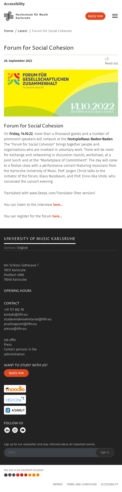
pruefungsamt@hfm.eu (20, 324)
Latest (22, 31)
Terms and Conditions (82, 484)
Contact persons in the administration (20, 351)
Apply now (95, 16)
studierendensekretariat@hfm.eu (28, 319)
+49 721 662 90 (14, 310)
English (23, 248)
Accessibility (14, 4)
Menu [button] (115, 17)
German (9, 248)
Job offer (10, 340)
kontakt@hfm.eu (16, 314)
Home (8, 31)
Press (8, 344)
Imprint (58, 484)
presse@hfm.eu (15, 329)
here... (58, 204)
